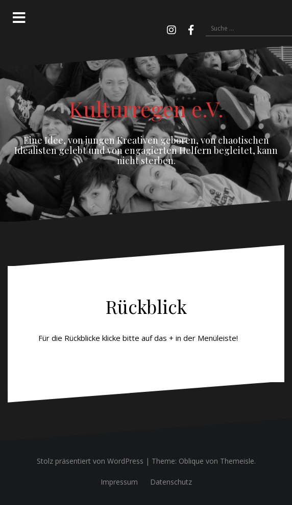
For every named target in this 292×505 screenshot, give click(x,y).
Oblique (191, 461)
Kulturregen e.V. (146, 108)
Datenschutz (171, 482)
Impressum (119, 482)
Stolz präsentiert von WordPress (90, 461)
